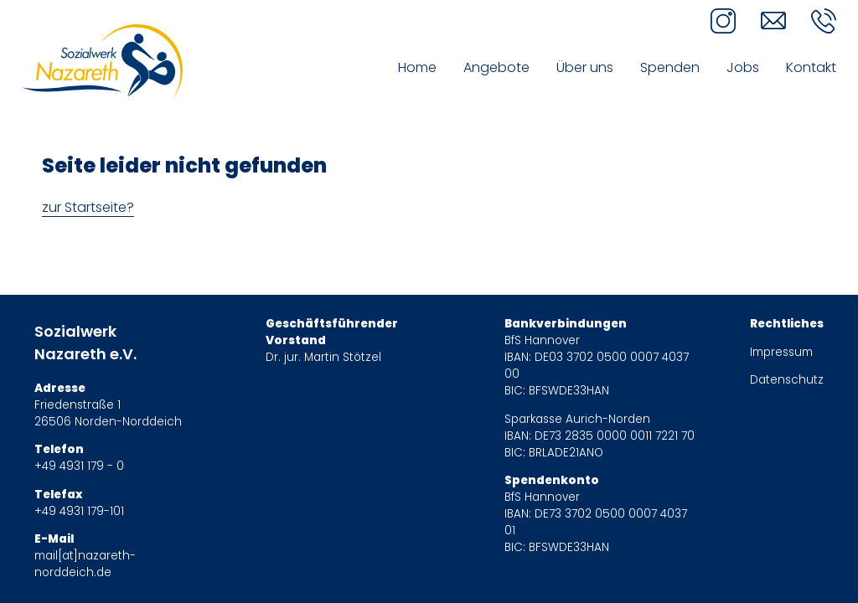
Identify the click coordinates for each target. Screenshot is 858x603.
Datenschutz (787, 380)
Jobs (742, 67)
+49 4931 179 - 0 (79, 466)
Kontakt (811, 67)
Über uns (584, 67)
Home (417, 67)
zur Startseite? (88, 207)
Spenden (670, 67)
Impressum (781, 352)
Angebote (496, 67)
